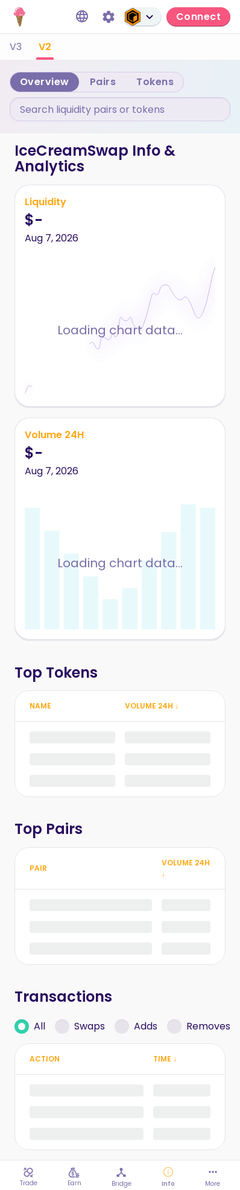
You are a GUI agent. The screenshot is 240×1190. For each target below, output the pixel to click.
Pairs (103, 82)
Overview (44, 82)
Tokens (155, 82)
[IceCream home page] (19, 17)
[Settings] (108, 17)
